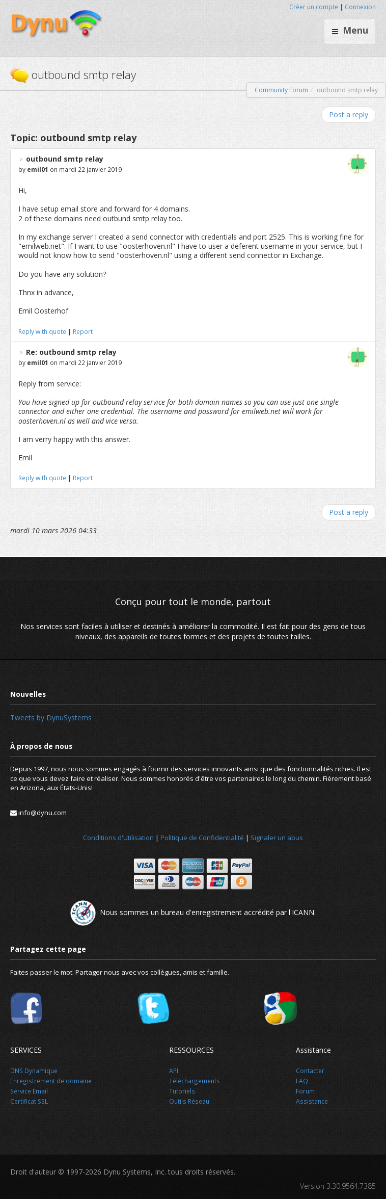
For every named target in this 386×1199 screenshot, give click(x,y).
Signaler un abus (277, 837)
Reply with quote (42, 331)
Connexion (360, 7)
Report (83, 331)
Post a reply (348, 114)
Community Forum (281, 90)
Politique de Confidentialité (202, 837)
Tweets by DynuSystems (51, 717)
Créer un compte (313, 7)
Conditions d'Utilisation (118, 837)
